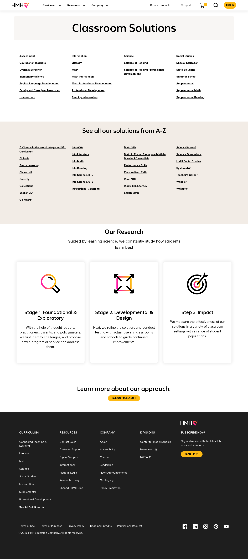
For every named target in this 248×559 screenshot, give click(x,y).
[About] (117, 442)
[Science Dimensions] (189, 154)
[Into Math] (78, 161)
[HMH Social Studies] (188, 161)
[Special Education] (187, 63)
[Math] (75, 70)
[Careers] (117, 457)
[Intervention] (79, 56)
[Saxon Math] (131, 193)
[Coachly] (24, 179)
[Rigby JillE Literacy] (135, 186)
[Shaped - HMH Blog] (77, 488)
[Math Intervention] (83, 76)
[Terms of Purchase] (51, 526)
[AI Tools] (24, 158)
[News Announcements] (117, 472)
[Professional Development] (88, 90)
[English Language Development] (39, 83)
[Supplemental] (185, 83)
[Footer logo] (189, 422)
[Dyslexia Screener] (30, 70)
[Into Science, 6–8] (82, 182)
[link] (22, 5)
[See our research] (124, 398)
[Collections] (26, 186)
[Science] (129, 56)
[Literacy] (77, 63)
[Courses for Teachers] (32, 63)
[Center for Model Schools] (157, 442)
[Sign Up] (192, 454)
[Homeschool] (27, 97)
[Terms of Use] (27, 526)
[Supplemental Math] (188, 90)
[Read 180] (130, 179)
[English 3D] (26, 193)
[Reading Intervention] (84, 97)
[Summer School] (186, 76)
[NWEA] (157, 457)
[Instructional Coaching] (86, 188)
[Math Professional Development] (92, 83)
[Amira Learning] (29, 165)
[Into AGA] (77, 147)
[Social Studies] (185, 56)
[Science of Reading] (136, 63)
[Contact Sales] (77, 442)
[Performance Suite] (135, 165)
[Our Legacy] (117, 480)
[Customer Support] (77, 449)
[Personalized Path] (135, 172)
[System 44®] (183, 168)
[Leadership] (117, 465)
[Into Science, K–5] (82, 175)
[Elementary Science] (31, 76)
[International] (77, 465)
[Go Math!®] (25, 199)
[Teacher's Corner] (187, 175)
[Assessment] (27, 56)
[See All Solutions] (37, 507)
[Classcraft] (25, 172)
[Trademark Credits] (100, 526)
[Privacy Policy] (76, 526)
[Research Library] (77, 480)
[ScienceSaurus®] (186, 147)
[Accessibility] (117, 449)
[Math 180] (130, 147)
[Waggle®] (181, 182)
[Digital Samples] (77, 457)
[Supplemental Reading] (190, 97)
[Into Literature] (80, 154)
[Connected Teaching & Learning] (37, 444)
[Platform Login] (77, 472)
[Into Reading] (79, 168)
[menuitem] (22, 5)
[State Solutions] (185, 70)
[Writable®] (182, 188)
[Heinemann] (157, 449)
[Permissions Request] (129, 526)
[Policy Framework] (117, 488)
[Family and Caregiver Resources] (39, 90)
